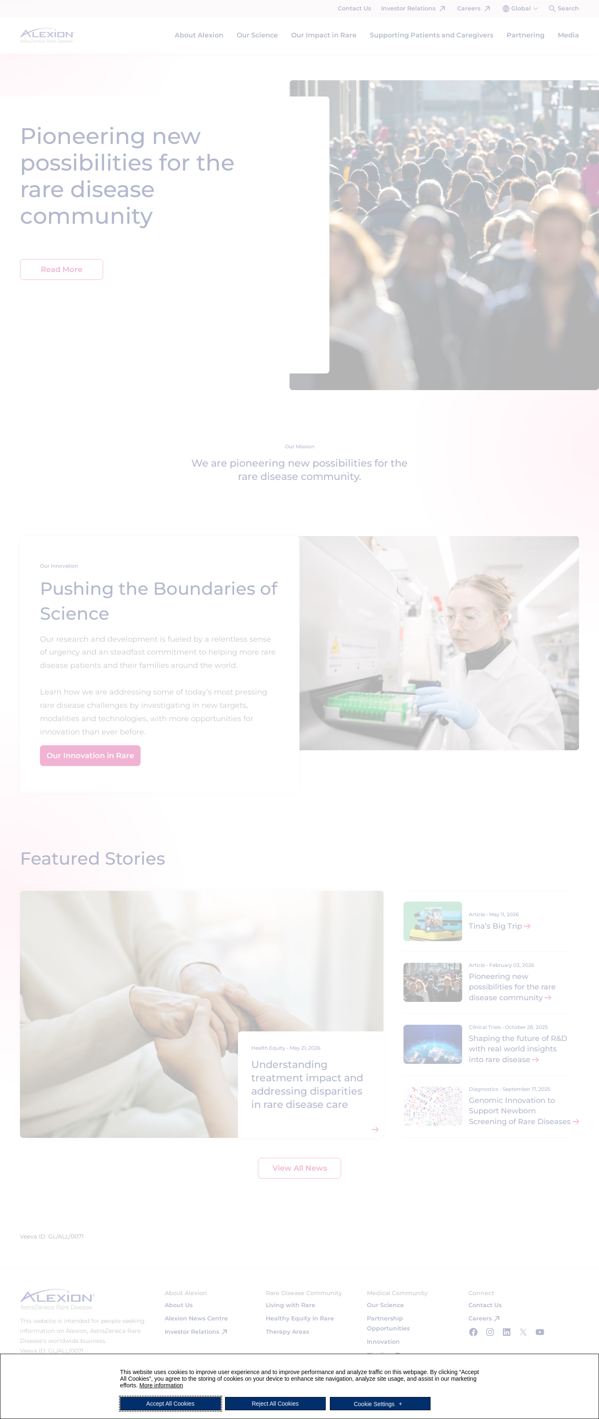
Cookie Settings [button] (374, 1403)
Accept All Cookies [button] (170, 1403)
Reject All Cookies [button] (275, 1403)
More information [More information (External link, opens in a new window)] (161, 1385)
